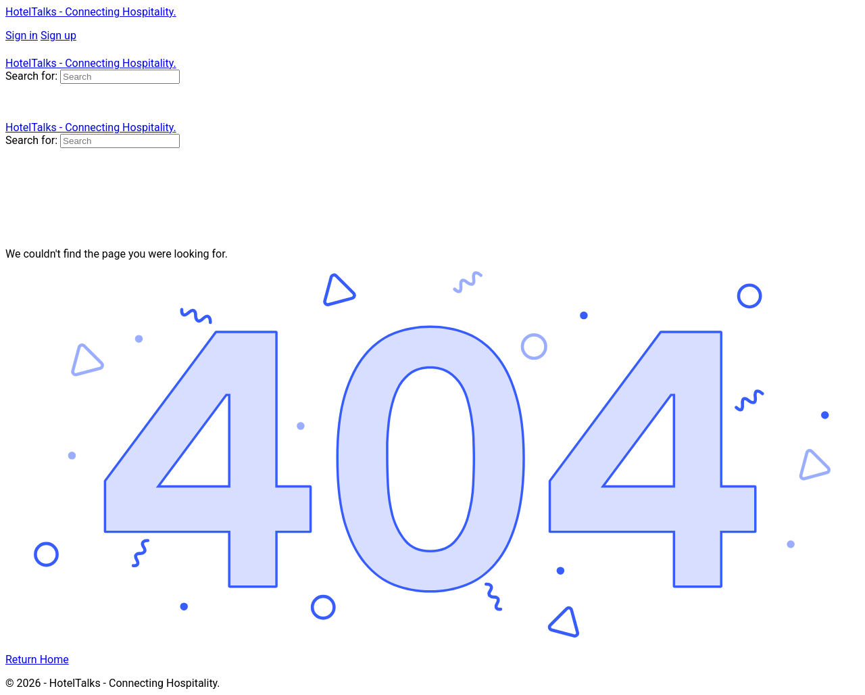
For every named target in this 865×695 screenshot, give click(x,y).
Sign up (58, 35)
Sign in (21, 35)
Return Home (37, 659)
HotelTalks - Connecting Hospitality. (90, 11)
